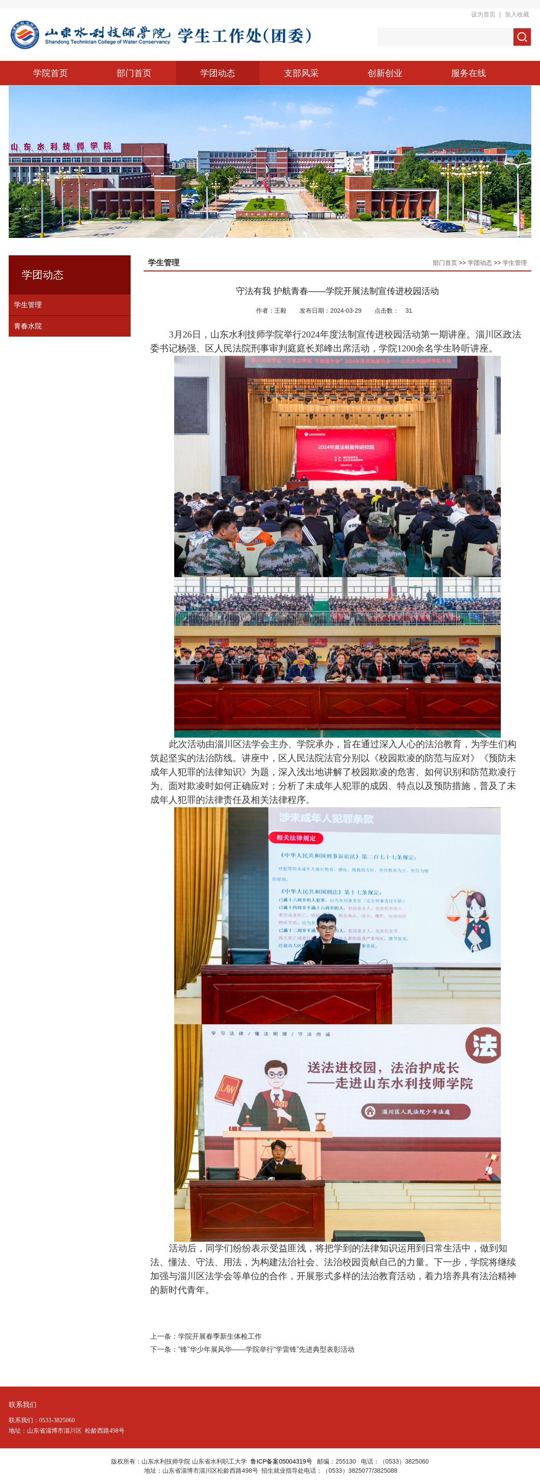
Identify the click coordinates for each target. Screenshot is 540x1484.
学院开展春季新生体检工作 (220, 1336)
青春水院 (28, 326)
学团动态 (217, 73)
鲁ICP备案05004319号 (281, 1461)
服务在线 (468, 73)
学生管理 (28, 304)
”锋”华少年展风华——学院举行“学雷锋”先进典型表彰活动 (266, 1349)
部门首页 (134, 73)
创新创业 (385, 73)
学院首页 (50, 73)
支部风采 (301, 73)
